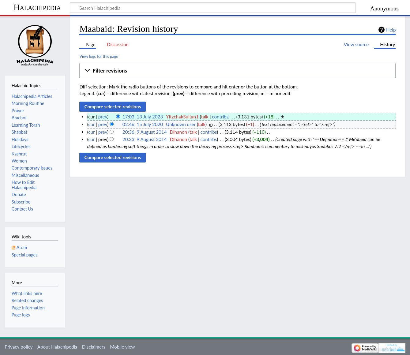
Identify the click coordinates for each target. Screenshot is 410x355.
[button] (237, 70)
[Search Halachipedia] (212, 8)
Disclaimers (93, 346)
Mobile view (122, 346)
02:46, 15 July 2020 (142, 124)
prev (102, 116)
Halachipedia (37, 7)
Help (391, 29)
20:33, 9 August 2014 (144, 139)
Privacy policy (18, 346)
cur (91, 124)
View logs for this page (98, 56)
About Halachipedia (57, 346)
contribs (220, 116)
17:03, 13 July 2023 (142, 116)
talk (204, 116)
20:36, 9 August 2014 (144, 132)
